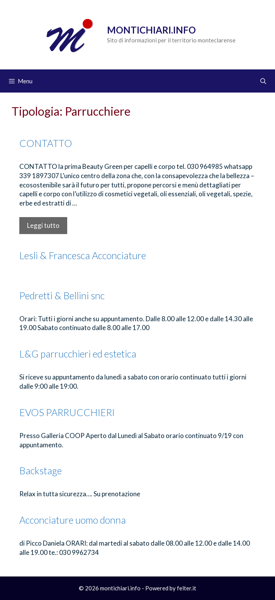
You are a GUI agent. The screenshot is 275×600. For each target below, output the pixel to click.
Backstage (40, 470)
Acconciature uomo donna (72, 520)
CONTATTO (45, 143)
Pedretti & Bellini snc (62, 295)
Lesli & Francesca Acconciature (82, 255)
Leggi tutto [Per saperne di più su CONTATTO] (43, 225)
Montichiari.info (151, 29)
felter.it (186, 588)
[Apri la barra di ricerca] (263, 81)
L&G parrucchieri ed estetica (77, 353)
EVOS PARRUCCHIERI (67, 412)
